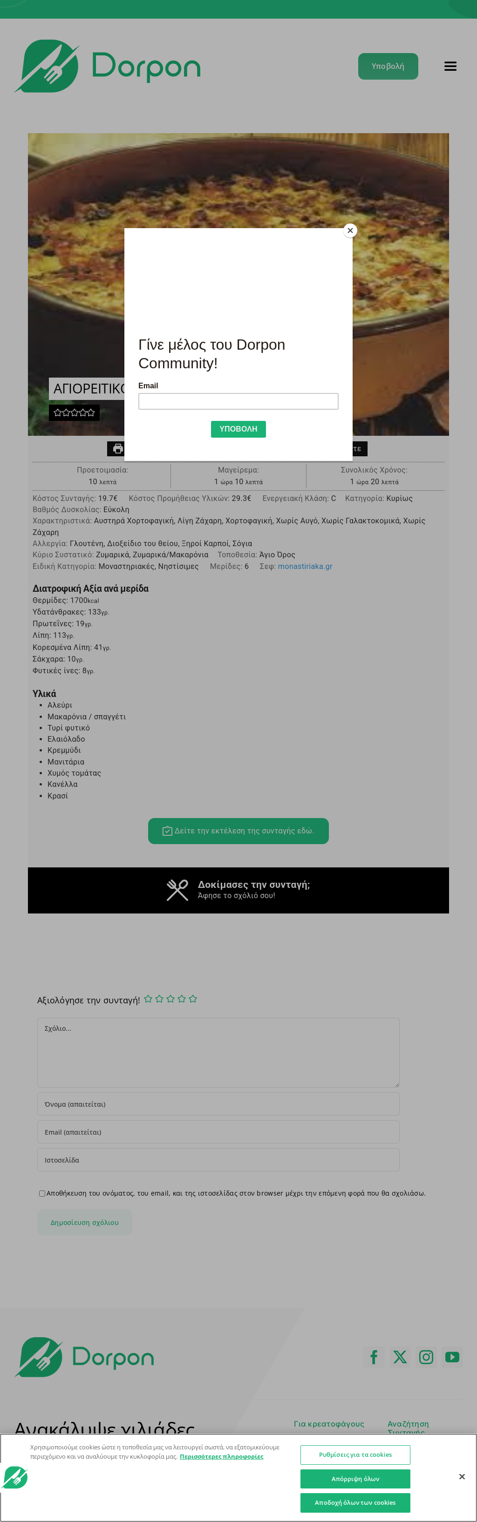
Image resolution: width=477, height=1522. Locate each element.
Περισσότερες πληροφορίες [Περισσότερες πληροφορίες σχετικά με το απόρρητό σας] (221, 1456)
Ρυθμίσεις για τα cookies (355, 1454)
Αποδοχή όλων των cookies (355, 1502)
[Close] (350, 230)
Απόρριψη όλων (356, 1479)
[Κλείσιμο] (462, 1477)
